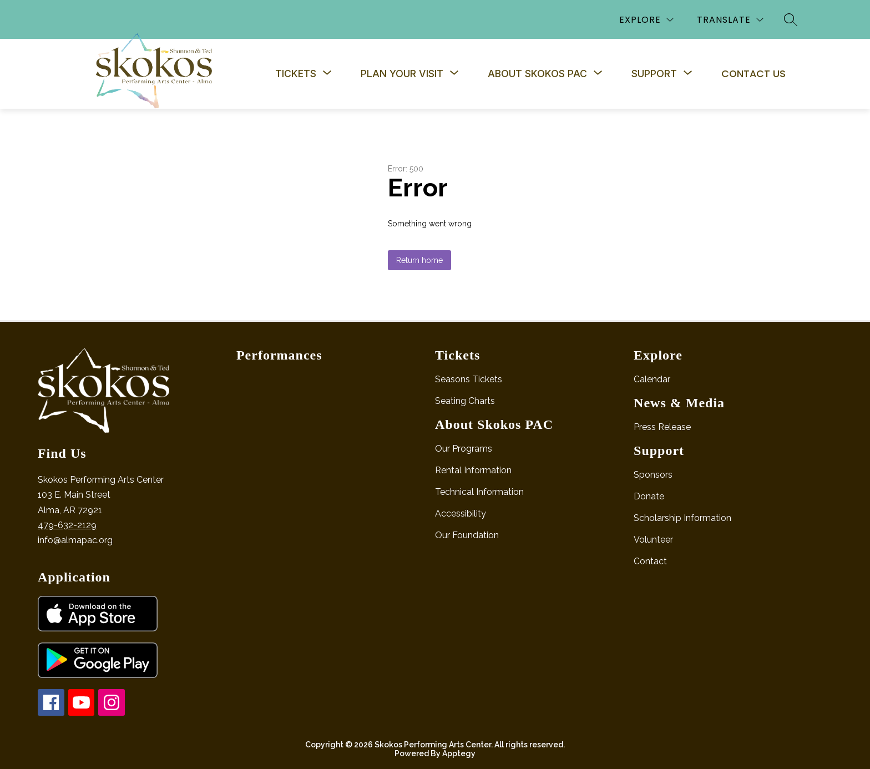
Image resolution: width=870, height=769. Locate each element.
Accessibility (460, 513)
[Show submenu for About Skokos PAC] (537, 73)
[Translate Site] (730, 20)
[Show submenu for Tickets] (295, 73)
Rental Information (473, 470)
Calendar (652, 379)
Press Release (662, 427)
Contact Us (753, 73)
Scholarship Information (682, 518)
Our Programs (463, 448)
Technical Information (479, 492)
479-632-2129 (67, 525)
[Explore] (646, 20)
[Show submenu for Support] (654, 73)
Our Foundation (467, 535)
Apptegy (459, 753)
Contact (650, 561)
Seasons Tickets (468, 379)
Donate (649, 496)
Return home (419, 260)
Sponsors (653, 474)
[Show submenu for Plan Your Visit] (402, 73)
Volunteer (653, 539)
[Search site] (790, 19)
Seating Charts (465, 401)
